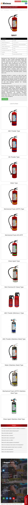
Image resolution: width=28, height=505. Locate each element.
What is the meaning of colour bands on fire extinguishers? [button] (12, 444)
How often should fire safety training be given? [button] (10, 430)
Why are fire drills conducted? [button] (7, 433)
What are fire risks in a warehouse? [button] (8, 437)
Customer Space (24, 1)
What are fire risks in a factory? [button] (7, 435)
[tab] (14, 429)
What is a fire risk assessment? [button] (7, 449)
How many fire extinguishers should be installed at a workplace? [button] (13, 428)
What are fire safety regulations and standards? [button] (10, 442)
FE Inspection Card (18, 1)
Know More (4, 99)
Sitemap (4, 491)
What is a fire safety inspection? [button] (7, 451)
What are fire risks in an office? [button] (7, 440)
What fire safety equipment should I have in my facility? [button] (12, 447)
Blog (3, 493)
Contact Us (6, 472)
